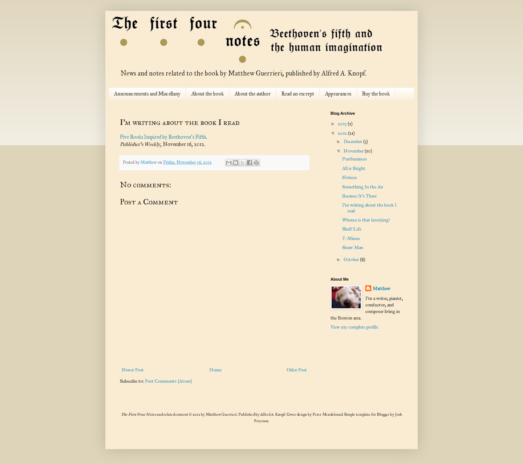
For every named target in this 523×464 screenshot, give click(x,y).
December (353, 142)
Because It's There (359, 196)
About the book (207, 94)
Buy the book (376, 94)
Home (215, 370)
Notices (349, 177)
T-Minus (351, 238)
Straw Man (352, 248)
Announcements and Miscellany (147, 94)
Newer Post (133, 370)
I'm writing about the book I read (369, 208)
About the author (253, 94)
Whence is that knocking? (366, 220)
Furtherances (354, 159)
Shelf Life (351, 229)
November (354, 151)
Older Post (297, 370)
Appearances (338, 94)
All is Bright (353, 168)
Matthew (381, 289)
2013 (343, 124)
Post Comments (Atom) (168, 381)
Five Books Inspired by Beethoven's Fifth (163, 137)
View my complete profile (354, 327)
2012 (343, 133)
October (352, 259)
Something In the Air (362, 187)
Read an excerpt (297, 94)
